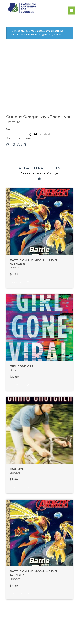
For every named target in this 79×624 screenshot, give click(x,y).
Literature (13, 122)
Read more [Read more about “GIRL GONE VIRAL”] (17, 385)
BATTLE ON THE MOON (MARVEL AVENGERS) (34, 262)
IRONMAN (17, 469)
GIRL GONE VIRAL (22, 366)
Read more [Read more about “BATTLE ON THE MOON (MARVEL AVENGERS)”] (17, 282)
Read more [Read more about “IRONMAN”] (17, 488)
